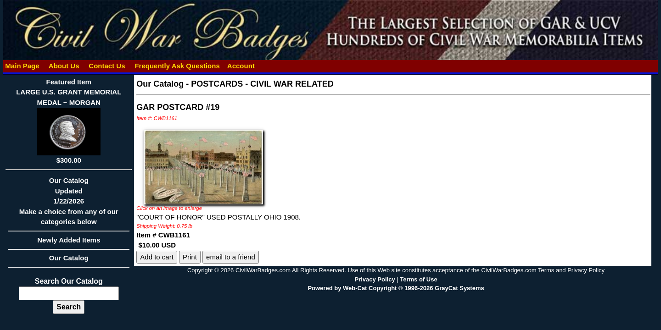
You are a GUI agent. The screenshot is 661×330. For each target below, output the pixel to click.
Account (241, 66)
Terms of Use (418, 279)
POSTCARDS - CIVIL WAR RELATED (262, 83)
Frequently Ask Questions (177, 66)
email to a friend (230, 257)
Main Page (22, 66)
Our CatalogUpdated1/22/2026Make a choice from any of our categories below (68, 203)
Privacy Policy (374, 279)
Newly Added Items (68, 243)
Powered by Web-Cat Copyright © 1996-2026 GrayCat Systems (396, 288)
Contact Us (107, 66)
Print (190, 257)
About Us (64, 66)
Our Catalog (69, 258)
